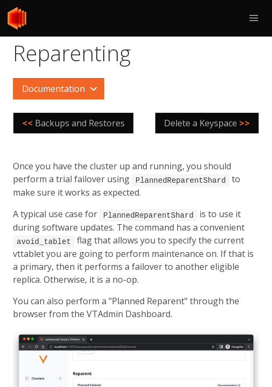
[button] (254, 18)
